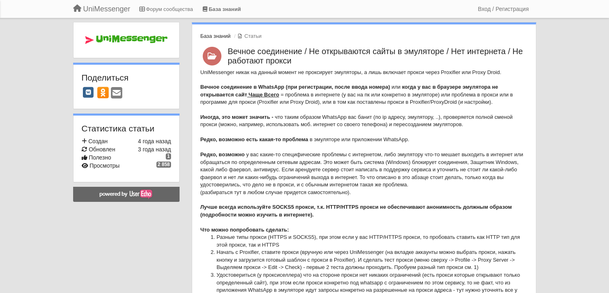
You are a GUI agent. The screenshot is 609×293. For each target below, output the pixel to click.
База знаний (215, 36)
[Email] (116, 93)
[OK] (103, 92)
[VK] (88, 92)
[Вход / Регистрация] (503, 9)
